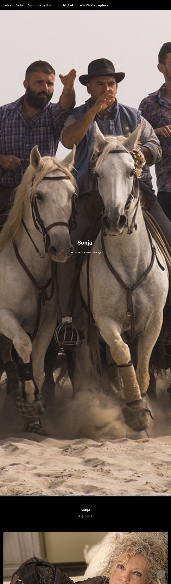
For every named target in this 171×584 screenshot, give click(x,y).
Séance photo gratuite (40, 5)
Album (8, 5)
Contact (20, 5)
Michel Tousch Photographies (85, 5)
